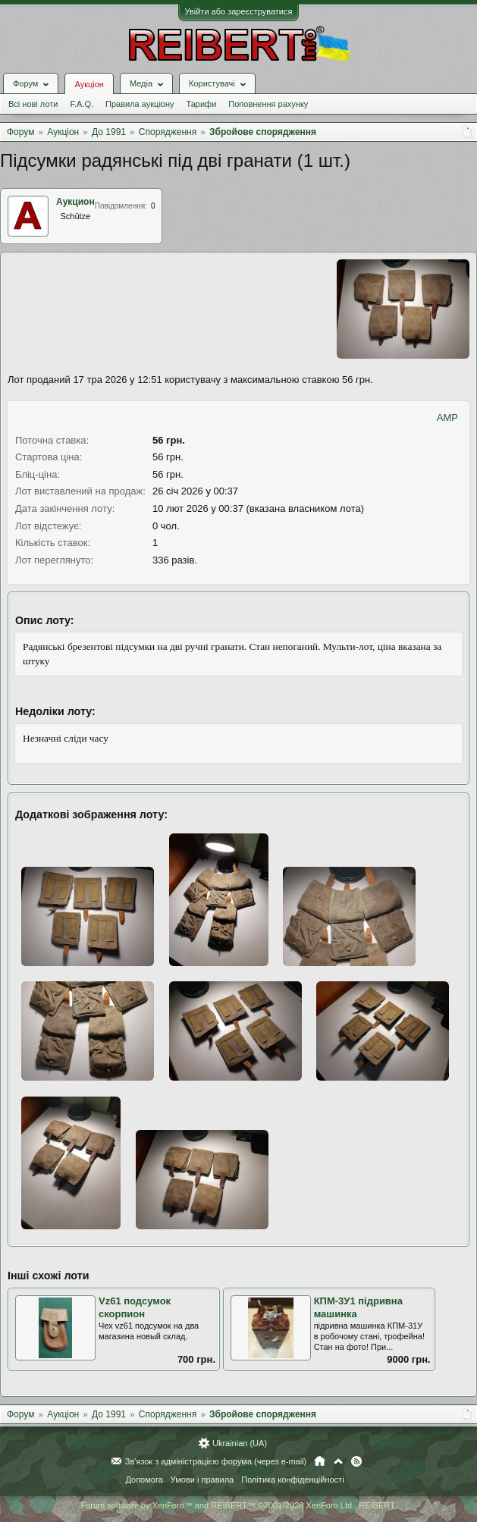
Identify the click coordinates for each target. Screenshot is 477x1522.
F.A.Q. (81, 103)
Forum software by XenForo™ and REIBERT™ (238, 1505)
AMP (447, 417)
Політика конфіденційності (292, 1479)
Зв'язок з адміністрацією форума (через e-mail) (216, 1461)
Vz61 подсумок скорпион (135, 1307)
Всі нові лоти (33, 103)
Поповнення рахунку (268, 103)
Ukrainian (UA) (239, 1443)
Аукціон (88, 84)
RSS (356, 1461)
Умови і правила (202, 1479)
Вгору (338, 1461)
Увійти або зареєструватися (239, 11)
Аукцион (75, 201)
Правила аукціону (139, 103)
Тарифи (202, 103)
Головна (319, 1461)
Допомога (143, 1479)
